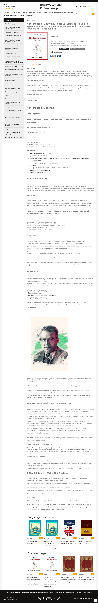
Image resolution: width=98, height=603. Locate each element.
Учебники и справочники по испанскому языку (13, 84)
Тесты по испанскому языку (13, 92)
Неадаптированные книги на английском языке (13, 49)
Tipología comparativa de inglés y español (14, 70)
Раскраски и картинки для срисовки (12, 103)
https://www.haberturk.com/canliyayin (37, 292)
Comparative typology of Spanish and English (14, 74)
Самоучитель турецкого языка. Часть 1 (33, 542)
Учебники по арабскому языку (13, 137)
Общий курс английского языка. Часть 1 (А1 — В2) (68, 542)
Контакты (25, 13)
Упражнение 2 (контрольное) (38, 172)
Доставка (32, 13)
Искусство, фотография (12, 121)
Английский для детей (11, 24)
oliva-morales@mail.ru (11, 5)
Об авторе (17, 13)
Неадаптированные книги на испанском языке (13, 36)
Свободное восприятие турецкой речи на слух (46, 164)
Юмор (6, 129)
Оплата (39, 13)
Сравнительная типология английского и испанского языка (14, 57)
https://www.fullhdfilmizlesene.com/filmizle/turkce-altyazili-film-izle (45, 299)
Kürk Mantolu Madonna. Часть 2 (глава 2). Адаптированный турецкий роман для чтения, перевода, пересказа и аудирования (51, 582)
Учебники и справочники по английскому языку (13, 79)
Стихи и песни (9, 99)
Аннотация (33, 157)
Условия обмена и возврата (56, 593)
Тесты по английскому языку (13, 88)
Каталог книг (8, 13)
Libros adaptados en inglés (12, 45)
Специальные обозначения (40, 169)
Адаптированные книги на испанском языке (12, 28)
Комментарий (37, 160)
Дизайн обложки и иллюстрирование (22, 15)
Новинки (33, 20)
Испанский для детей (11, 53)
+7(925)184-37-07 (10, 7)
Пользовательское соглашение (39, 593)
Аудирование (33, 162)
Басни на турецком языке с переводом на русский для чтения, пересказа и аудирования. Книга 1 (86, 580)
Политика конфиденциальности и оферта (17, 593)
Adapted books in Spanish (12, 32)
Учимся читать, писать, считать (14, 66)
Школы (6, 15)
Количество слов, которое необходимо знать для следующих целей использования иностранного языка (59, 158)
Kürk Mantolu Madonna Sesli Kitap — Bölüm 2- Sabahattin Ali (56, 487)
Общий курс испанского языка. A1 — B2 (85, 542)
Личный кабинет (48, 13)
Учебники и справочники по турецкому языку (13, 133)
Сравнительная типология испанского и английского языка (14, 62)
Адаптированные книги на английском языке (12, 41)
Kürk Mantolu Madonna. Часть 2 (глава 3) (41, 153)
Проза (6, 95)
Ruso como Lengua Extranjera (13, 117)
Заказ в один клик (77, 49)
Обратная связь (69, 593)
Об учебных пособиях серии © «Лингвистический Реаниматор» (51, 167)
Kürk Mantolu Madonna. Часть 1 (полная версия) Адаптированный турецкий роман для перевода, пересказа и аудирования (34, 581)
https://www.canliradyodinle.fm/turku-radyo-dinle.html (41, 295)
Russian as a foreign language (13, 114)
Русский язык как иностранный (14, 111)
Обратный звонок (10, 8)
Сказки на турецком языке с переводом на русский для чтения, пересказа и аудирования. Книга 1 (69, 580)
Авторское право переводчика (38, 155)
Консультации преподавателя (63, 13)
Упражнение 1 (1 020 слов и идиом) (40, 171)
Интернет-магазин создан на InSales (84, 598)
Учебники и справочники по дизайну (13, 125)
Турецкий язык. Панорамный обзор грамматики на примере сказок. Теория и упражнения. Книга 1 (50, 545)
